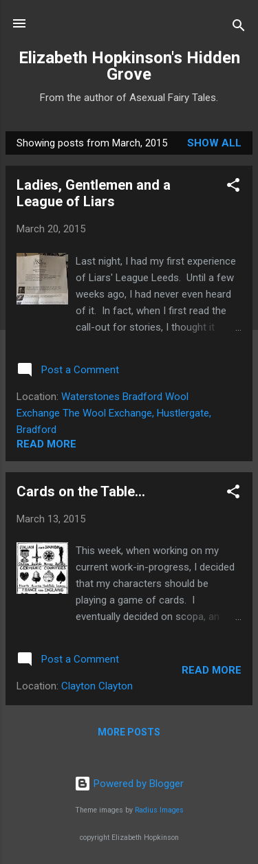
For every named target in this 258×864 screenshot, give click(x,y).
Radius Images (159, 810)
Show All (214, 143)
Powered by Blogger (129, 783)
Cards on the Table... (81, 491)
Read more (46, 444)
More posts (129, 732)
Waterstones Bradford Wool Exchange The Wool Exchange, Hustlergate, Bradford (114, 413)
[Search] (238, 28)
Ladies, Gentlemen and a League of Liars (94, 193)
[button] (233, 187)
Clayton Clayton (97, 686)
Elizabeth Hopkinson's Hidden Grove (129, 66)
